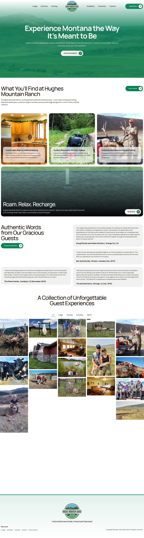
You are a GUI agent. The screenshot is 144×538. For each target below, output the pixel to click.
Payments (102, 7)
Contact (112, 7)
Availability (91, 7)
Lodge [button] (60, 314)
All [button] (53, 314)
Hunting (54, 7)
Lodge (34, 7)
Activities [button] (79, 314)
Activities (44, 7)
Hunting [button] (69, 314)
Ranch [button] (89, 314)
